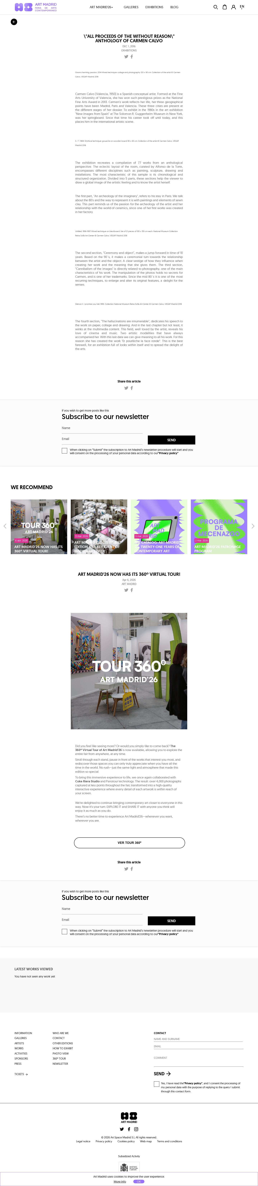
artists (19, 1043)
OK (139, 1181)
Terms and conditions (169, 1141)
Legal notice (83, 1141)
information (23, 1033)
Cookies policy (126, 1141)
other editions (63, 1043)
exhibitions (154, 7)
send (171, 440)
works (19, 1048)
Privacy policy (104, 1141)
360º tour (59, 1058)
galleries (131, 7)
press (18, 1063)
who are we (61, 1033)
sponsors (21, 1058)
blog (174, 7)
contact (59, 1038)
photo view (61, 1053)
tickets (21, 1074)
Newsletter (60, 1063)
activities (21, 1053)
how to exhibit (63, 1048)
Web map (146, 1141)
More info (120, 1181)
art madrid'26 (101, 7)
